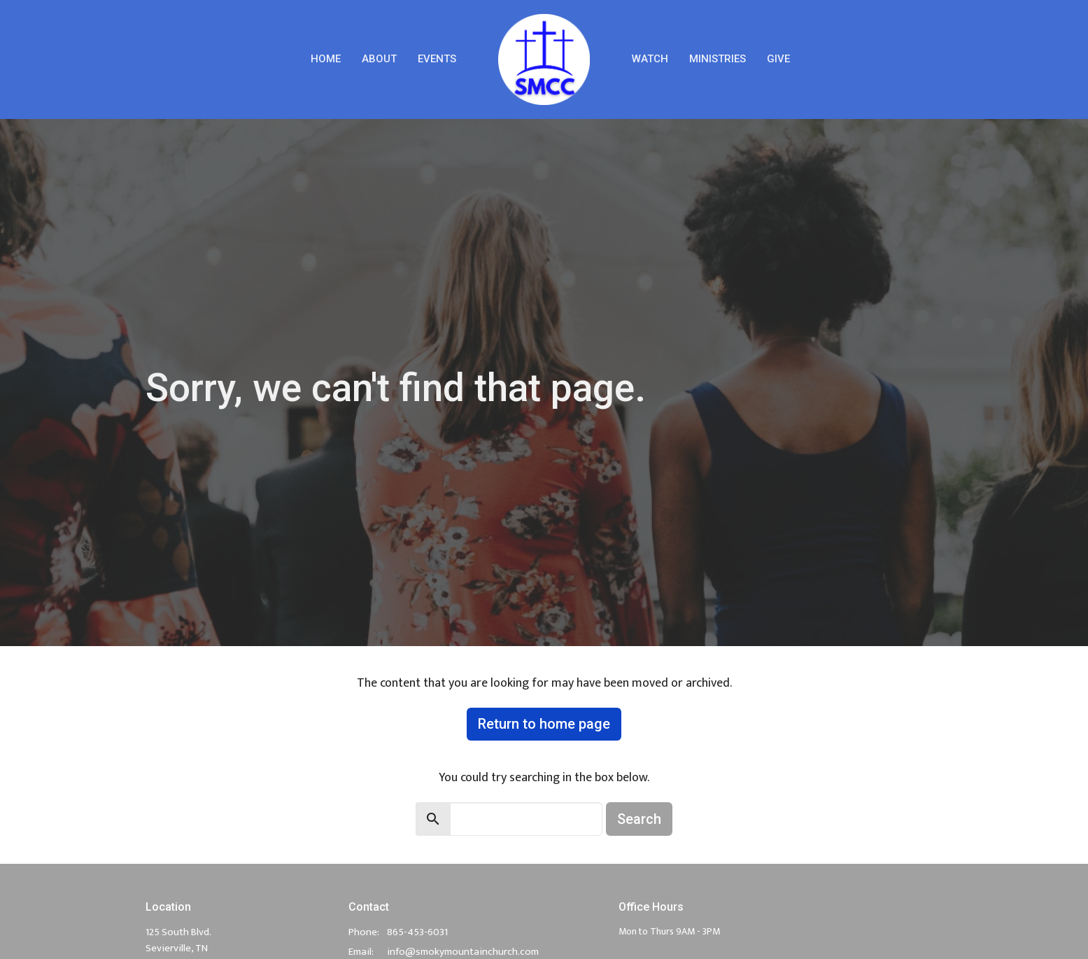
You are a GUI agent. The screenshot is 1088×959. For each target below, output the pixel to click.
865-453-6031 (417, 932)
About (379, 58)
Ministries (717, 58)
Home (326, 58)
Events (437, 58)
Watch (650, 58)
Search (639, 819)
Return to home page (544, 723)
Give (778, 58)
